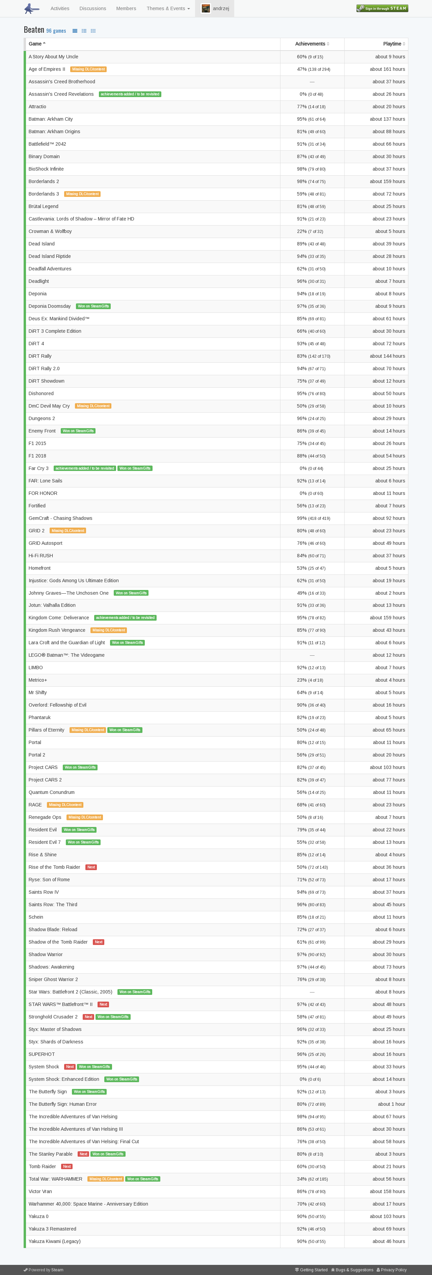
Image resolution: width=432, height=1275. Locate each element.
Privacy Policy (394, 1270)
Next (91, 867)
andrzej (214, 8)
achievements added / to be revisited (130, 94)
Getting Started (314, 1270)
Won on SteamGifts (93, 306)
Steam (57, 1270)
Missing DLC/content (88, 69)
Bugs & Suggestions (354, 1270)
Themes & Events (168, 8)
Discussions (93, 8)
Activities (60, 8)
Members (126, 8)
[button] (206, 8)
